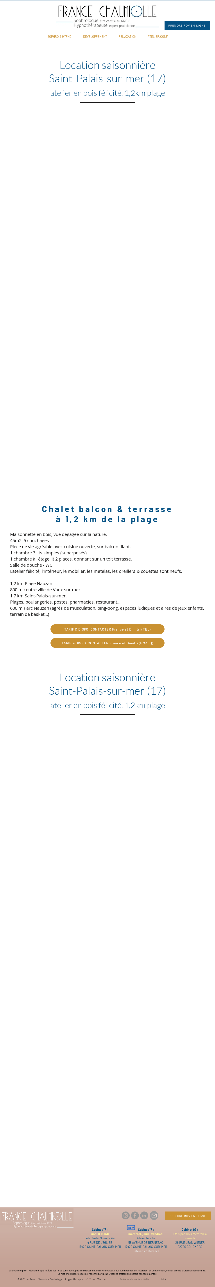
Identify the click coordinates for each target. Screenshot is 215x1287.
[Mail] (154, 1215)
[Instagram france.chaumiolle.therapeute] (126, 1215)
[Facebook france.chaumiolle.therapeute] (135, 1215)
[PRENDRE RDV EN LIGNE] (187, 25)
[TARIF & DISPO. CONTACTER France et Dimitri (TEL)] (107, 629)
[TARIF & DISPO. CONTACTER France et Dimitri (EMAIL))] (107, 643)
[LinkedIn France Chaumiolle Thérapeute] (144, 1215)
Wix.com (101, 1279)
